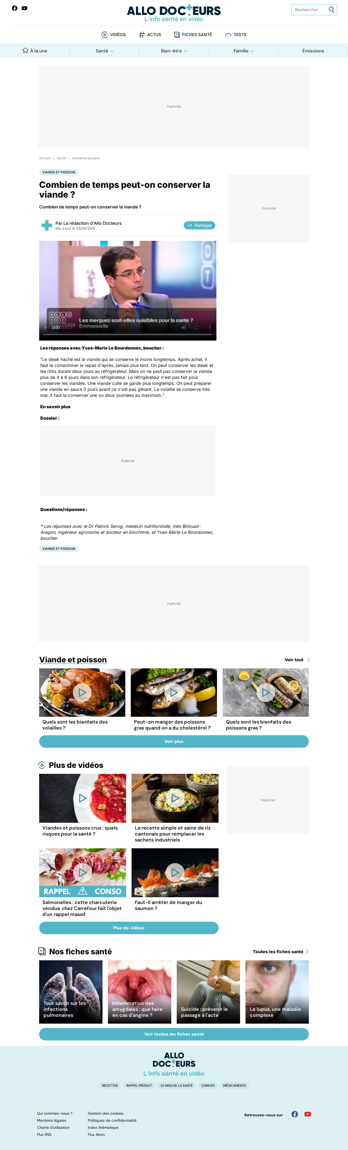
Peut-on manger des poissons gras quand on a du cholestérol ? (172, 725)
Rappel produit (139, 1085)
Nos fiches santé (80, 951)
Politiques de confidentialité (112, 1120)
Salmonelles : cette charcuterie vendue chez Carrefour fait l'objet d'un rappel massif (82, 908)
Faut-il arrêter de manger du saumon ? (168, 905)
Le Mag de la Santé (177, 1085)
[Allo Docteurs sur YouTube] (24, 8)
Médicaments (234, 1085)
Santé (102, 51)
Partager (199, 225)
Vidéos (118, 35)
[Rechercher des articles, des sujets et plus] (314, 9)
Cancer (208, 1085)
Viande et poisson (86, 158)
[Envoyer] (331, 9)
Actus (154, 35)
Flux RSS (44, 1134)
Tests (240, 35)
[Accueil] (174, 1064)
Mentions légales (51, 1120)
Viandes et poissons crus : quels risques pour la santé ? (80, 831)
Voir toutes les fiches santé (174, 1034)
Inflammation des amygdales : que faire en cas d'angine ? (137, 1009)
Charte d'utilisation (53, 1127)
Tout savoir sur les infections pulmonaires (65, 1009)
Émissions (313, 51)
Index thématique (103, 1127)
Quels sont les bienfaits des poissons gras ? (258, 725)
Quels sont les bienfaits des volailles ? (75, 725)
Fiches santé (197, 35)
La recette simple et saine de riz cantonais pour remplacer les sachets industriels (173, 834)
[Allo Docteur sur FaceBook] (14, 8)
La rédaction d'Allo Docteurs (92, 223)
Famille (241, 51)
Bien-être (171, 51)
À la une (35, 51)
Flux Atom (96, 1134)
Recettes (110, 1085)
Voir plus (174, 741)
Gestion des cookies (105, 1113)
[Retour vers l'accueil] (174, 12)
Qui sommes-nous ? (54, 1113)
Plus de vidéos (76, 765)
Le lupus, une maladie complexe (275, 1012)
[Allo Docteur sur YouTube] (307, 1114)
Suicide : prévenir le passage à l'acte (204, 1012)
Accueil (45, 158)
